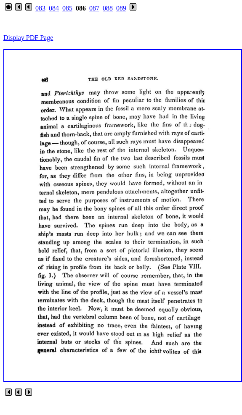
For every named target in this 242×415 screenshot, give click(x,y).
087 (94, 8)
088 (108, 8)
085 (67, 8)
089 (121, 8)
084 (54, 8)
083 (40, 8)
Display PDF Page (28, 37)
